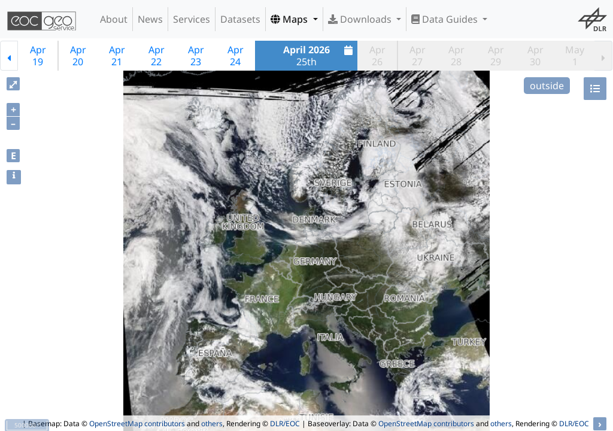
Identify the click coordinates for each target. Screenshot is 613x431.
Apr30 (535, 55)
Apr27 (417, 55)
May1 (574, 55)
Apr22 (156, 55)
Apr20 (78, 55)
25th (319, 55)
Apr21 (117, 55)
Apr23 (196, 55)
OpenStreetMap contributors (137, 423)
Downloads (361, 19)
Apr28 (456, 55)
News (150, 19)
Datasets (240, 19)
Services (191, 19)
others (212, 423)
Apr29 (496, 55)
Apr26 (377, 55)
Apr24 (235, 55)
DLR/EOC (285, 423)
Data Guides (445, 19)
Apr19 (38, 55)
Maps (290, 19)
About (114, 19)
